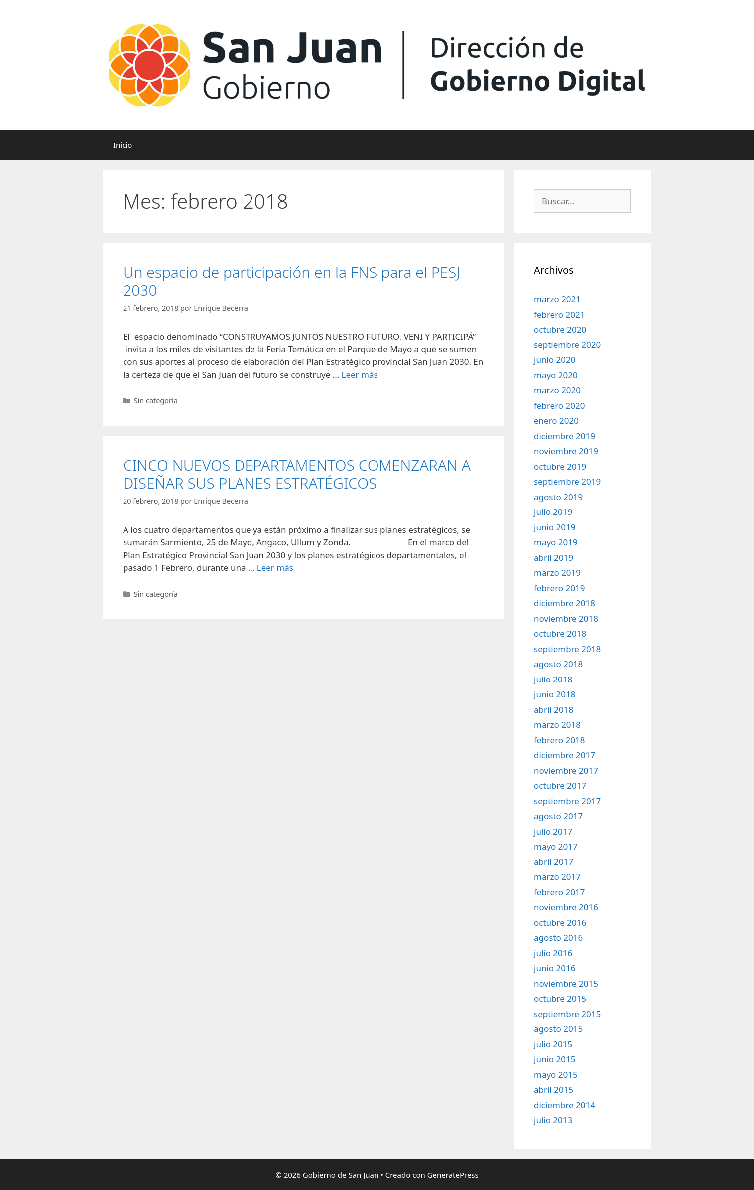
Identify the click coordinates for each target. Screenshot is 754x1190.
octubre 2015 (560, 998)
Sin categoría (156, 400)
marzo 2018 (557, 724)
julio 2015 (553, 1044)
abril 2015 (553, 1089)
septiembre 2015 (567, 1014)
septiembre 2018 (567, 649)
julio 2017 (553, 831)
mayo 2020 (556, 375)
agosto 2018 (558, 664)
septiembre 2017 (567, 801)
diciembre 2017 (564, 755)
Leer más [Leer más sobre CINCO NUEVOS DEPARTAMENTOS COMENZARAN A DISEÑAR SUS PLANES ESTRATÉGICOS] (275, 567)
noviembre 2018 (566, 618)
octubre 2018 (560, 633)
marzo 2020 (557, 390)
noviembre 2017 (566, 770)
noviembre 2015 (566, 983)
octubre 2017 (560, 785)
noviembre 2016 (566, 907)
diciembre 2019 (564, 436)
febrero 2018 (559, 740)
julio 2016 (553, 953)
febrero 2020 (559, 405)
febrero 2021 (559, 314)
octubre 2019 (560, 466)
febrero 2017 (559, 892)
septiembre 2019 (567, 481)
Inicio (122, 145)
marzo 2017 (557, 876)
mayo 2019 (556, 542)
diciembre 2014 (564, 1105)
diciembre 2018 (564, 603)
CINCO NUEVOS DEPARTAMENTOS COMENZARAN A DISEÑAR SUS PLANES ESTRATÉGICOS (297, 474)
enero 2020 (556, 420)
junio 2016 (554, 968)
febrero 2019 (559, 588)
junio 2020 (554, 359)
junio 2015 (554, 1059)
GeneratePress (453, 1175)
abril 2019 (553, 557)
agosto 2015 (558, 1028)
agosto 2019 (558, 497)
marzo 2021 (557, 299)
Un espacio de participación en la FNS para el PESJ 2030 (291, 281)
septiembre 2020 (567, 344)
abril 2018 (553, 709)
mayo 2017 (556, 846)
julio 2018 (553, 679)
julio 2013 (553, 1120)
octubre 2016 (560, 922)
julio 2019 (553, 511)
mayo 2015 (556, 1074)
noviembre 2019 (566, 451)
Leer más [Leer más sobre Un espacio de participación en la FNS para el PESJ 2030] (360, 374)
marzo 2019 (557, 572)
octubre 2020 (560, 329)
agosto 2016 (558, 937)
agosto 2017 (558, 816)
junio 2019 (554, 527)
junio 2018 (554, 694)
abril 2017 (553, 861)
